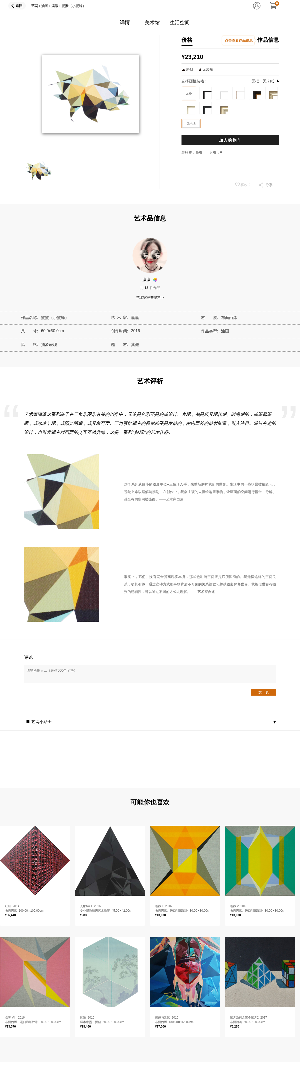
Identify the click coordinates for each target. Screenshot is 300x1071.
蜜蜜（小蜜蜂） (74, 6)
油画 (44, 6)
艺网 (34, 6)
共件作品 (150, 288)
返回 (19, 6)
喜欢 (243, 184)
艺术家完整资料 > (150, 297)
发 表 (263, 692)
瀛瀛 (55, 6)
